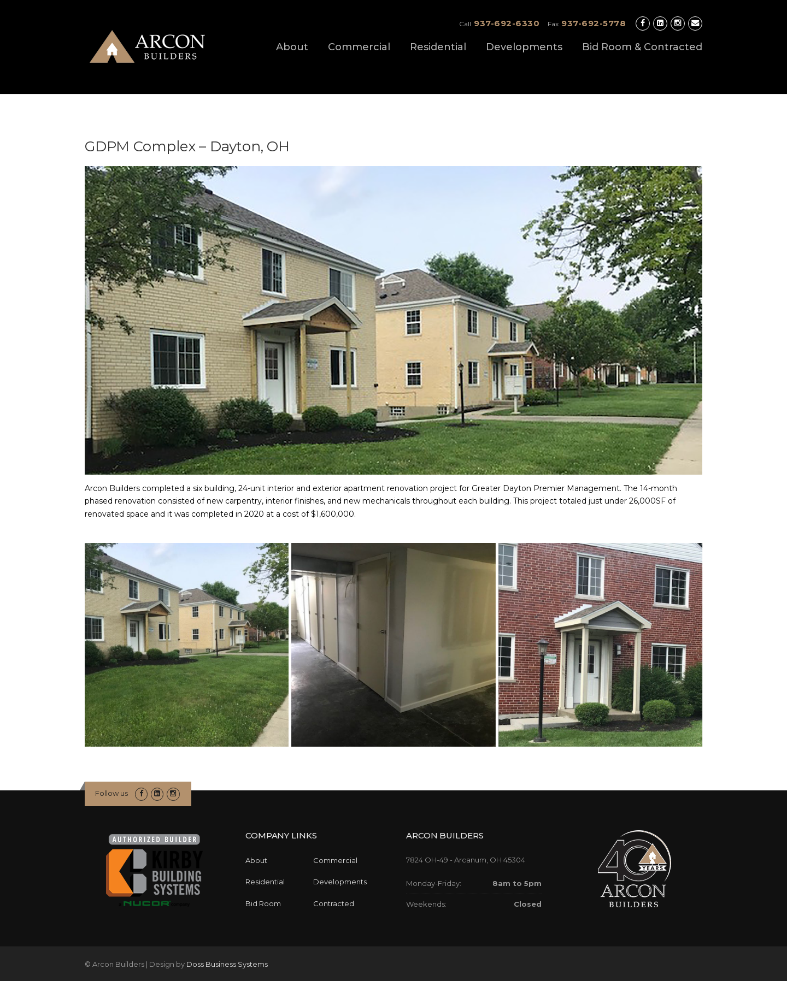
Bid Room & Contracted (642, 47)
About (292, 47)
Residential (438, 47)
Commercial (359, 47)
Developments (524, 47)
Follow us (111, 793)
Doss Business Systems (227, 964)
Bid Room (263, 903)
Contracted (333, 903)
